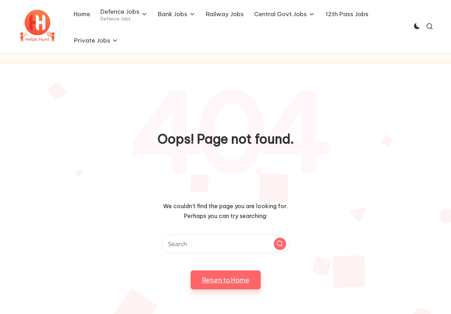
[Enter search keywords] (225, 244)
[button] (280, 244)
